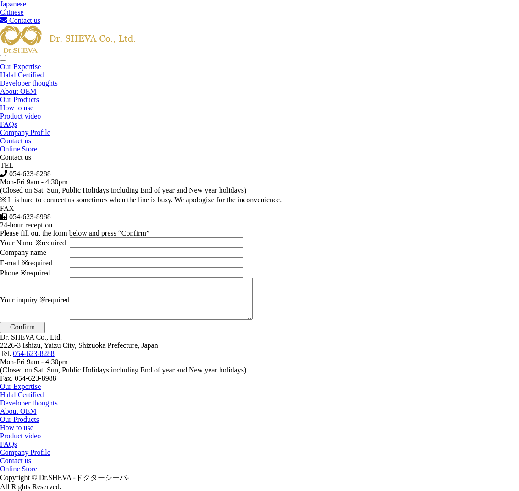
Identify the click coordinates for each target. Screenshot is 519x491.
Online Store (18, 149)
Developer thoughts (29, 83)
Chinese (12, 12)
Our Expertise (20, 66)
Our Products (19, 99)
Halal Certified (22, 75)
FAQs (8, 124)
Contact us (20, 20)
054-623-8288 (34, 353)
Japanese (13, 4)
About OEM (18, 91)
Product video (20, 116)
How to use (16, 108)
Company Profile (25, 132)
